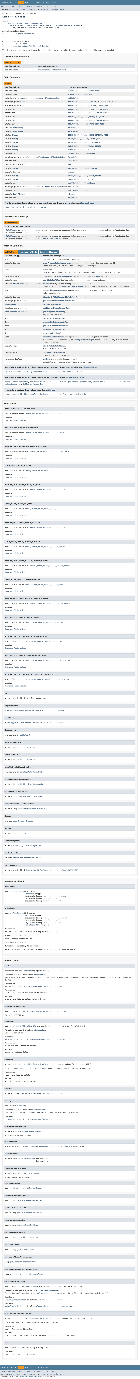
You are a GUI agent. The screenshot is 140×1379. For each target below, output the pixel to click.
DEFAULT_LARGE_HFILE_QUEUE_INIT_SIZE (86, 117)
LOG (69, 165)
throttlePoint (75, 198)
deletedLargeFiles (76, 128)
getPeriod (61, 382)
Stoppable (35, 230)
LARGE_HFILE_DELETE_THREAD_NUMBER (84, 146)
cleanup (46, 270)
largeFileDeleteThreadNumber (82, 153)
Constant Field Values (15, 420)
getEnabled (54, 372)
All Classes (51, 7)
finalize (24, 394)
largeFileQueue (75, 157)
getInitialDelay (37, 382)
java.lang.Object (9, 21)
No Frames (38, 7)
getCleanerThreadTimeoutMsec (56, 308)
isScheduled (10, 384)
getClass (34, 394)
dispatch (47, 297)
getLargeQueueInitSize (53, 318)
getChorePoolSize (39, 372)
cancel (46, 259)
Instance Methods (28, 252)
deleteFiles (48, 290)
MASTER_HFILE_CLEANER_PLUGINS (82, 168)
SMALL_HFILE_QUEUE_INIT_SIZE (82, 179)
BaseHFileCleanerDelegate (69, 25)
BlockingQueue (30, 187)
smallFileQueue (75, 187)
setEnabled (79, 372)
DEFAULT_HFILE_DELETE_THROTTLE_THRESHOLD (88, 109)
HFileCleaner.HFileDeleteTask (52, 70)
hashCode (44, 394)
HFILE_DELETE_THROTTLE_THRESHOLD (84, 142)
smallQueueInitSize (77, 190)
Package (13, 2)
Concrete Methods (48, 252)
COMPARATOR (73, 98)
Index (48, 2)
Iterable (59, 290)
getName (51, 382)
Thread (21, 194)
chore (26, 372)
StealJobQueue (30, 157)
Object (57, 238)
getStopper (73, 382)
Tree (31, 2)
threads (71, 194)
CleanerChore (16, 46)
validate (47, 359)
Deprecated (39, 2)
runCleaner (67, 372)
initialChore (99, 382)
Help (54, 2)
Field (18, 9)
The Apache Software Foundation (30, 1376)
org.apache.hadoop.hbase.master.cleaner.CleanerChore (33, 25)
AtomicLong (18, 128)
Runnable (6, 34)
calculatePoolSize (13, 372)
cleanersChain (28, 207)
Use (26, 2)
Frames (29, 7)
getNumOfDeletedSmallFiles (55, 326)
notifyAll (63, 394)
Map (44, 238)
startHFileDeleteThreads (54, 346)
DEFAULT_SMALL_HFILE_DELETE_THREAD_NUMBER (88, 120)
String (15, 135)
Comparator (25, 98)
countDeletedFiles (51, 280)
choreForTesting (20, 382)
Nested (11, 9)
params (44, 207)
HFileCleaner (22, 44)
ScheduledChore (75, 377)
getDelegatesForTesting (54, 312)
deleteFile (48, 284)
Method (32, 9)
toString (27, 384)
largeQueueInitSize (77, 161)
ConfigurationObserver (23, 34)
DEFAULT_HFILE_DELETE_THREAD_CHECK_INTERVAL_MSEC (92, 102)
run (19, 384)
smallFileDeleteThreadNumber (82, 183)
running (71, 172)
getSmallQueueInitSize (53, 329)
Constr (24, 9)
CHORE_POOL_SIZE (12, 207)
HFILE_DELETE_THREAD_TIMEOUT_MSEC (84, 139)
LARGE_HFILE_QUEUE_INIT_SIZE (82, 150)
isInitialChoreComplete (118, 382)
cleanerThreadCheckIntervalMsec (83, 91)
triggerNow (38, 384)
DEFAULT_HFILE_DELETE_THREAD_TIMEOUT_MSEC (88, 105)
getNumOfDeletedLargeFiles (55, 322)
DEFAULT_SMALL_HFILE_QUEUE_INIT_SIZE (86, 124)
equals (15, 394)
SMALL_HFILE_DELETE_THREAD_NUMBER (84, 176)
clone (7, 394)
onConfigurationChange (53, 337)
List (15, 194)
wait (72, 394)
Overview (4, 2)
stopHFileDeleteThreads (54, 352)
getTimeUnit (85, 382)
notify (53, 394)
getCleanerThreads (51, 304)
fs (38, 207)
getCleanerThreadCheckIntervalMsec (59, 301)
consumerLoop (49, 276)
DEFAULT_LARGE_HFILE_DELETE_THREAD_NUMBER (88, 113)
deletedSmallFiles (76, 131)
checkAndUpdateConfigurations (57, 263)
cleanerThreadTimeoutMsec (80, 94)
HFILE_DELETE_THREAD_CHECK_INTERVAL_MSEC (88, 135)
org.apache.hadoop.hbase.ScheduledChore (24, 23)
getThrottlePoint (51, 333)
